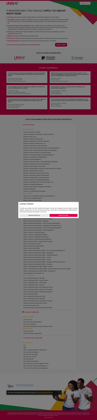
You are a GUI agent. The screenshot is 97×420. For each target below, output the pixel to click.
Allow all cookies (63, 215)
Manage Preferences (34, 215)
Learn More (43, 211)
